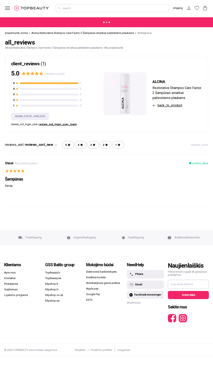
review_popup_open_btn (30, 116)
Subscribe (188, 295)
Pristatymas (11, 283)
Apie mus (10, 272)
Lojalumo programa (16, 295)
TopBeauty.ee (53, 278)
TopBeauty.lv (52, 272)
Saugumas (123, 349)
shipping (178, 8)
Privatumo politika (101, 349)
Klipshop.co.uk (54, 295)
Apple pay (92, 288)
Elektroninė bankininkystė (101, 271)
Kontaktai (10, 278)
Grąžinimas (10, 289)
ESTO (89, 299)
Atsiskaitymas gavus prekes (103, 283)
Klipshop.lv (51, 289)
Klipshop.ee (52, 300)
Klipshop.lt (51, 283)
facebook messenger (145, 295)
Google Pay (93, 294)
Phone (136, 274)
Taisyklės (79, 349)
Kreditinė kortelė (96, 277)
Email (135, 285)
